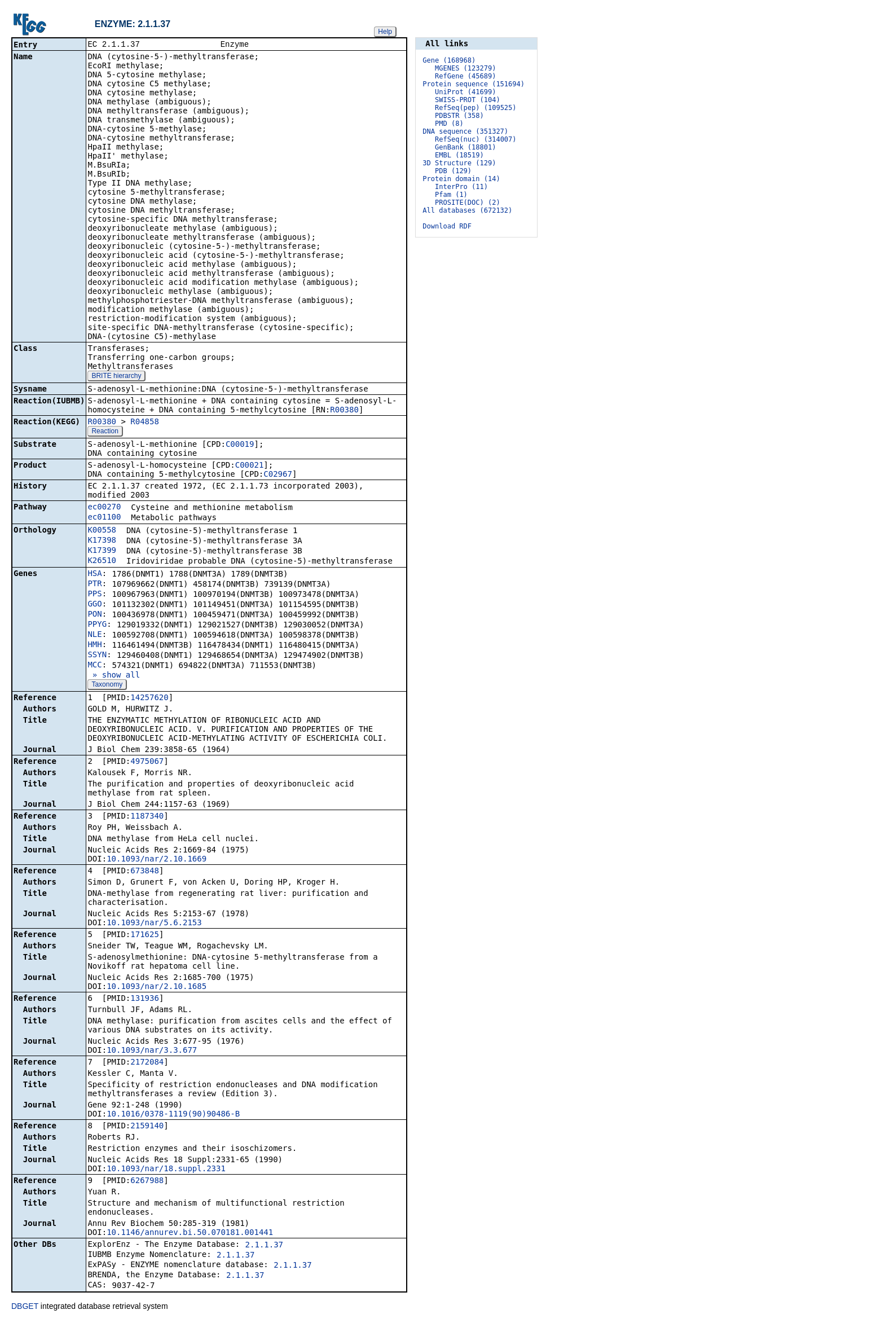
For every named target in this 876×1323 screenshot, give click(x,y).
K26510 (101, 561)
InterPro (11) (461, 187)
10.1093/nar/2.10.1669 (156, 859)
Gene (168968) (449, 60)
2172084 (147, 1062)
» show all (113, 675)
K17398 (101, 541)
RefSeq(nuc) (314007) (476, 139)
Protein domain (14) (461, 179)
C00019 (240, 445)
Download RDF (447, 226)
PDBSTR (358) (459, 116)
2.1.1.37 (264, 1245)
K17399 (101, 551)
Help (385, 32)
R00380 (344, 410)
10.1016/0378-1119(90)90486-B (173, 1114)
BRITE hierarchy (116, 377)
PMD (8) (449, 124)
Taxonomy (106, 685)
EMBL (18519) (459, 155)
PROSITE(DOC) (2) (467, 202)
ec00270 (104, 507)
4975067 (147, 762)
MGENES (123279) (465, 68)
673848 (144, 871)
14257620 (149, 698)
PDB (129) (453, 171)
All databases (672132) (467, 210)
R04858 (144, 422)
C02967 (277, 475)
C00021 (249, 466)
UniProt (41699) (465, 92)
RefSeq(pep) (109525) (476, 108)
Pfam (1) (451, 195)
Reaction (104, 432)
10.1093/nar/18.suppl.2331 (166, 1169)
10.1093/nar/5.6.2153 (154, 923)
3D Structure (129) (459, 163)
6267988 (147, 1181)
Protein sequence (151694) (473, 84)
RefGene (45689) (465, 76)
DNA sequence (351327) (465, 131)
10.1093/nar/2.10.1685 (156, 987)
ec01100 (104, 517)
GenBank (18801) (465, 147)
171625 (144, 935)
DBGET (24, 1307)
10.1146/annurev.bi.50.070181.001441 (190, 1233)
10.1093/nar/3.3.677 (152, 1051)
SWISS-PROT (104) (467, 100)
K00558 (101, 530)
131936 (144, 999)
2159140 (147, 1126)
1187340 (147, 816)
